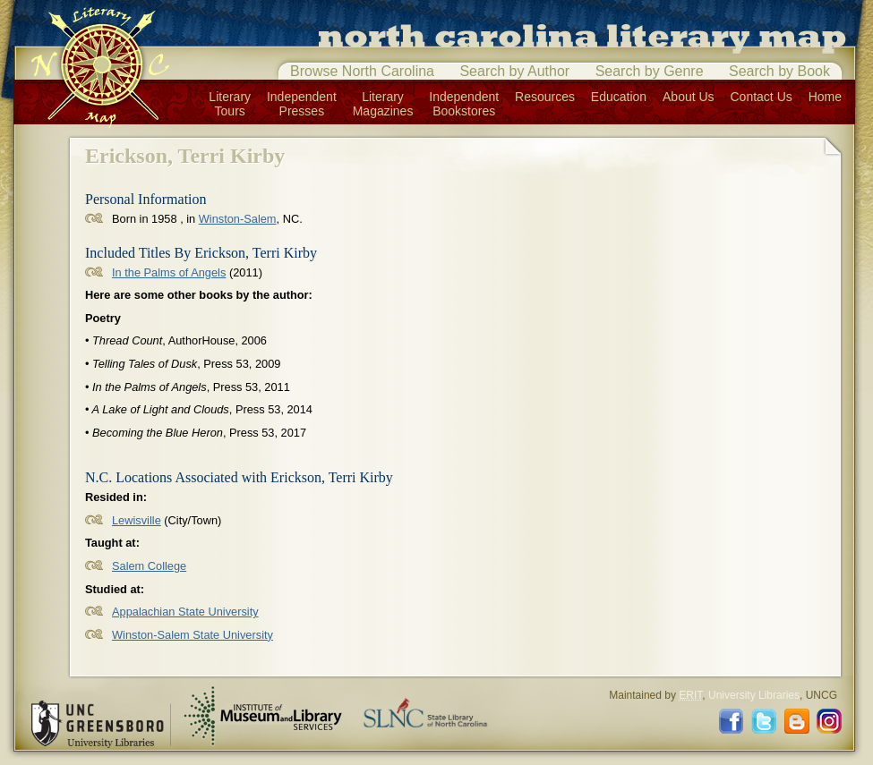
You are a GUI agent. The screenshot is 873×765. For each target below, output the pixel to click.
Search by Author (514, 71)
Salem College (149, 566)
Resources (545, 96)
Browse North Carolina (362, 71)
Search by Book (779, 71)
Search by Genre (649, 71)
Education (618, 96)
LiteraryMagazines (383, 103)
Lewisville (136, 520)
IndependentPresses (302, 103)
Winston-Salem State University (192, 635)
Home (825, 96)
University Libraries (754, 695)
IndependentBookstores (464, 103)
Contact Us (761, 96)
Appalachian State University (185, 611)
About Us (689, 96)
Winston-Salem (238, 218)
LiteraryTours (230, 103)
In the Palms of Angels (169, 272)
